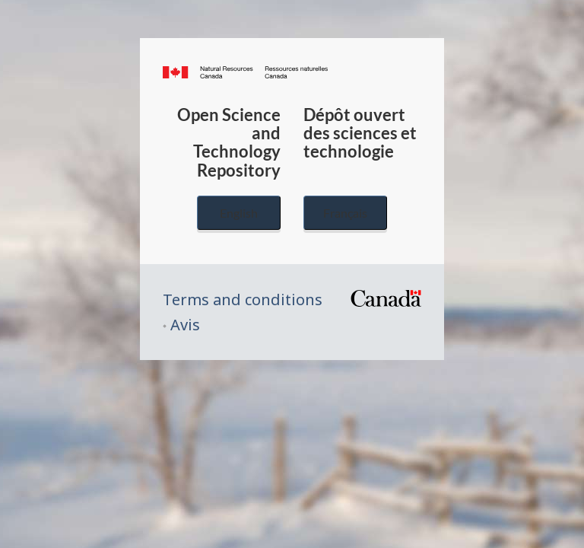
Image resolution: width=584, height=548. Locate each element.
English (239, 213)
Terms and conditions (242, 299)
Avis (185, 324)
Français (345, 213)
